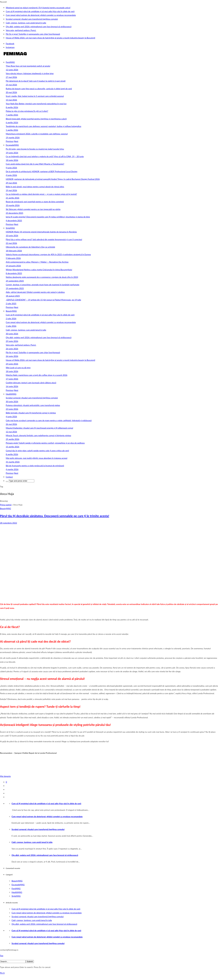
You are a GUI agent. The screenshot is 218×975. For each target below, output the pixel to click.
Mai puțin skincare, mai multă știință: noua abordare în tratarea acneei (36, 458)
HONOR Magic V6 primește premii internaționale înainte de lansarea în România (41, 232)
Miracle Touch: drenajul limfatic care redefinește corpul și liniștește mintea (38, 435)
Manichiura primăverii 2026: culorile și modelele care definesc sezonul (37, 134)
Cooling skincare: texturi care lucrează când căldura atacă (31, 382)
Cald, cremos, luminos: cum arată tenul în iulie (26, 23)
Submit (30, 961)
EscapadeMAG (12, 145)
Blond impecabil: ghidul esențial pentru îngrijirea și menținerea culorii (36, 118)
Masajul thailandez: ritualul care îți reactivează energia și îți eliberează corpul (39, 428)
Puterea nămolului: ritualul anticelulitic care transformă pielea (33, 405)
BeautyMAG (11, 311)
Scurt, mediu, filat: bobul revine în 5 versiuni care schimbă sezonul (35, 96)
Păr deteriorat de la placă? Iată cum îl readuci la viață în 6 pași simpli (35, 81)
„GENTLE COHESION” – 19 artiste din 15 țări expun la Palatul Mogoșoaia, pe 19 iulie (43, 299)
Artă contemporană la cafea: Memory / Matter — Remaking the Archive (37, 262)
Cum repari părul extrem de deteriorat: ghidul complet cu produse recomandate (41, 15)
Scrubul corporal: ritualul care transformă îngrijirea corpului (32, 19)
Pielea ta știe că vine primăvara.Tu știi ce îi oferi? (27, 111)
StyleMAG (10, 228)
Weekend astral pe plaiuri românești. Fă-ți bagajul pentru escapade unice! (38, 7)
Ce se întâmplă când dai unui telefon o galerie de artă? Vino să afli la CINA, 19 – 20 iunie (45, 156)
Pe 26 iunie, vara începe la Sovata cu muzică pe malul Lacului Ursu (35, 149)
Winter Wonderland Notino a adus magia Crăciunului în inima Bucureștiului (39, 269)
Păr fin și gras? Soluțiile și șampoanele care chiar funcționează (33, 34)
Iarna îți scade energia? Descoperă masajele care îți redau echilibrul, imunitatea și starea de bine (48, 216)
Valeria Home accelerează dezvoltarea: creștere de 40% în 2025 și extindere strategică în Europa (48, 254)
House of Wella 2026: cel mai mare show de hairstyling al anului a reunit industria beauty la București (50, 38)
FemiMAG (10, 62)
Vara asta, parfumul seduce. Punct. (21, 30)
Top (1, 955)
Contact (9, 477)
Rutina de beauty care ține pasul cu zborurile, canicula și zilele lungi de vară (39, 88)
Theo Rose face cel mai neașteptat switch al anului (28, 66)
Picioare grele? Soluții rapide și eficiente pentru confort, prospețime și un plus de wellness (45, 443)
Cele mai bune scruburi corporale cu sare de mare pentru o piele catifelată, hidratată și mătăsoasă (49, 420)
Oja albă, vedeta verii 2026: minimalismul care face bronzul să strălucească (38, 26)
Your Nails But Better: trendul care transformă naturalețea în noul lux (36, 103)
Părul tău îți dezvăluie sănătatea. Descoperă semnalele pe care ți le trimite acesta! (54, 516)
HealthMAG (11, 394)
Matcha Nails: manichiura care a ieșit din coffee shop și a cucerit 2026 (36, 375)
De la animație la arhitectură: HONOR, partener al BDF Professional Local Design (41, 171)
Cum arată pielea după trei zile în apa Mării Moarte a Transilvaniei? (35, 164)
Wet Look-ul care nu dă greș (18, 367)
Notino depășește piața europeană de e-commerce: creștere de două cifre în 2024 (42, 277)
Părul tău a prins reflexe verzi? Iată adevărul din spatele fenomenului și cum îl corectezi (44, 239)
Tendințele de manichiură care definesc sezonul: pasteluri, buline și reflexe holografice (43, 126)
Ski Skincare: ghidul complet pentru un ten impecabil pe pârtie (33, 209)
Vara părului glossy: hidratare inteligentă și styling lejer (30, 73)
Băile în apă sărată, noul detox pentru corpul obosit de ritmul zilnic (35, 186)
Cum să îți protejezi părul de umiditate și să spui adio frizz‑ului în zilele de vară (40, 11)
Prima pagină (5, 504)
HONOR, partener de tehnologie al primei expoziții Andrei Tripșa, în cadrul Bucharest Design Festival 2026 (53, 179)
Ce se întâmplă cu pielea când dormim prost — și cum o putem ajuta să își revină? (41, 194)
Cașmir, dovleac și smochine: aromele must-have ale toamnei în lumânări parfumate (42, 284)
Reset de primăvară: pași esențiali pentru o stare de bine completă (35, 201)
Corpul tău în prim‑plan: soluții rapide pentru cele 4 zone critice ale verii (37, 450)
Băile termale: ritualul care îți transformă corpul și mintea (31, 413)
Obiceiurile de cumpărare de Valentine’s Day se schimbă (30, 247)
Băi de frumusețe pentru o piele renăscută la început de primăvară (35, 465)
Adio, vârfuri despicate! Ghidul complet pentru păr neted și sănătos (35, 292)
